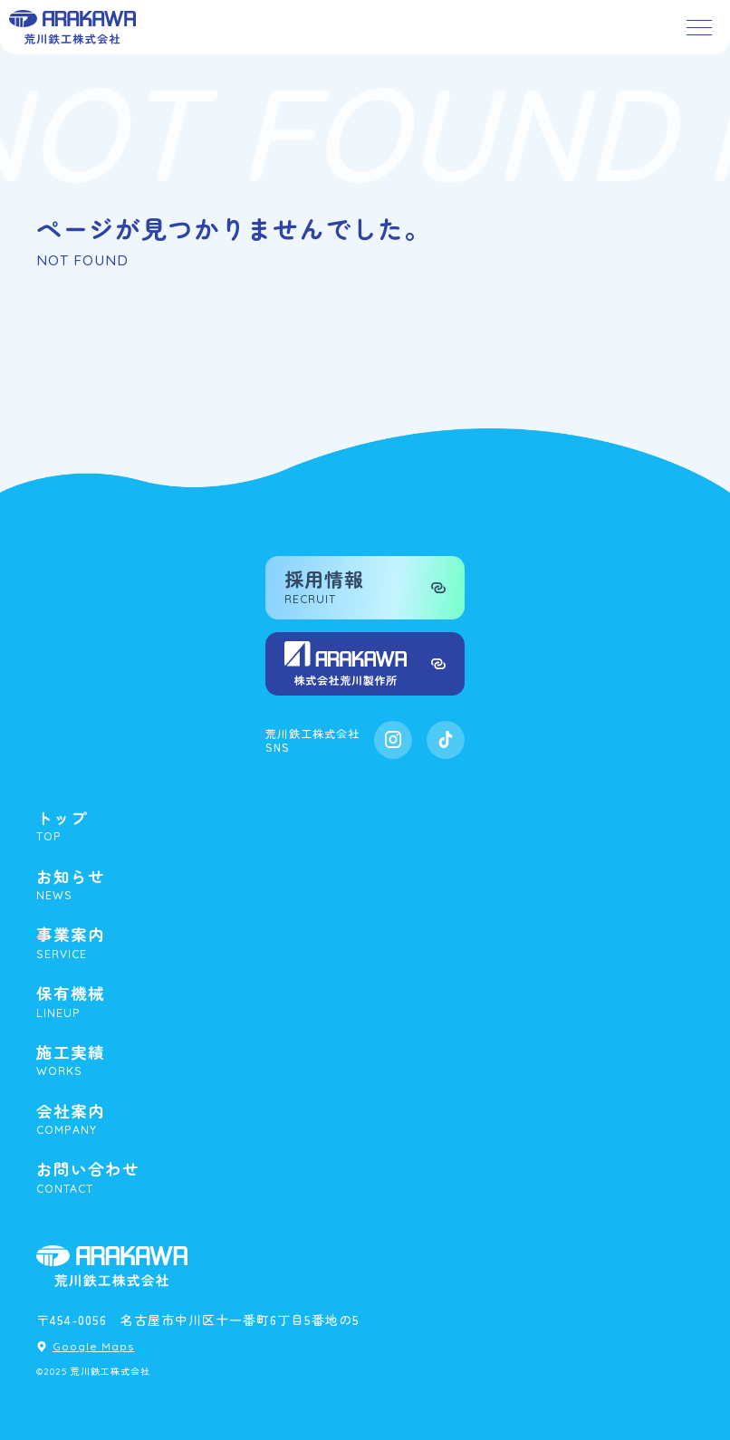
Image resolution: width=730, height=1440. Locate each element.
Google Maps (93, 1346)
